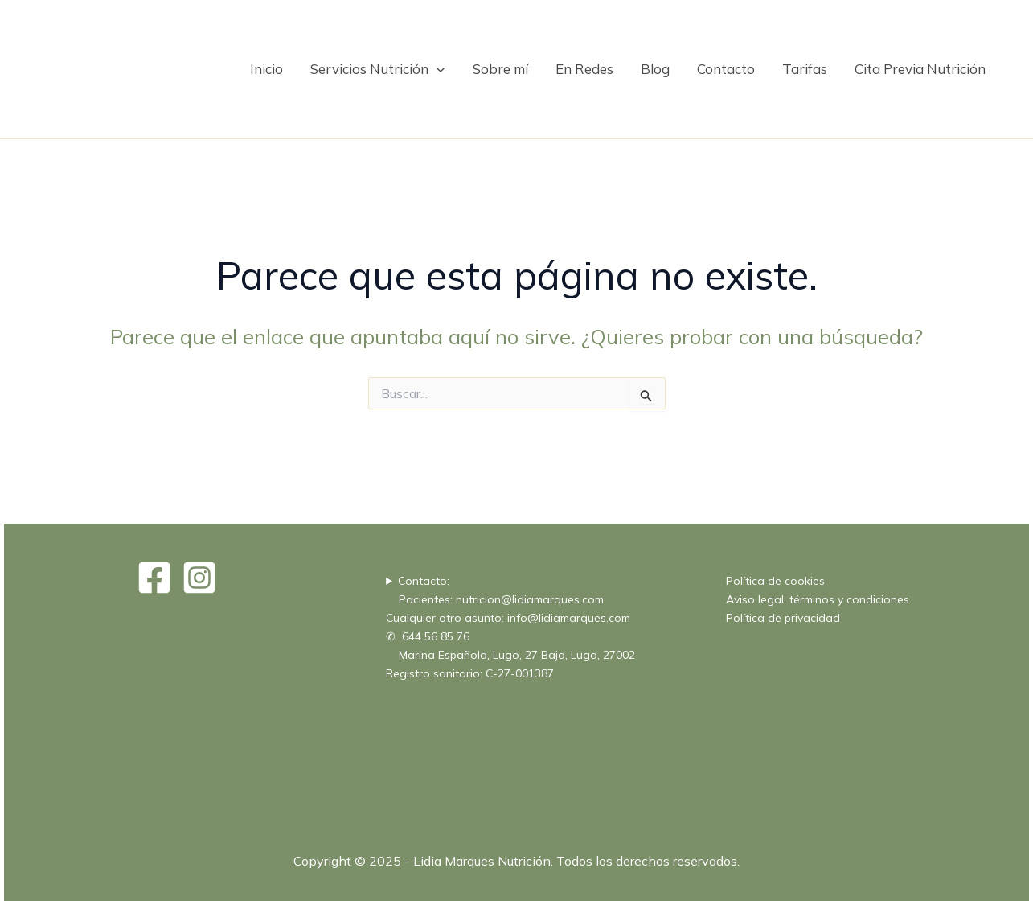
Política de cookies (775, 581)
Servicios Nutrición (377, 69)
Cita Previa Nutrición (920, 68)
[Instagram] (199, 577)
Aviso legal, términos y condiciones (817, 599)
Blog (655, 68)
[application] (436, 69)
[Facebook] (154, 577)
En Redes (584, 68)
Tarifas (804, 68)
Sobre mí (500, 68)
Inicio (266, 68)
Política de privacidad (783, 618)
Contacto (726, 68)
